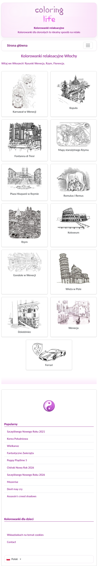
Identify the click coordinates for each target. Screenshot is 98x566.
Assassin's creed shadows (21, 496)
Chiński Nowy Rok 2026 (20, 467)
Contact (11, 542)
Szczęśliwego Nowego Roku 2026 (26, 475)
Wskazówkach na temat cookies (25, 535)
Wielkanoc (13, 446)
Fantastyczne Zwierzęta (20, 453)
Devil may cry (14, 489)
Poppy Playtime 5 (17, 460)
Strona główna (17, 45)
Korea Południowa (17, 439)
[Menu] (88, 45)
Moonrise (12, 482)
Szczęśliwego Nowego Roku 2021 (26, 431)
